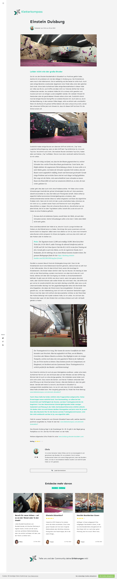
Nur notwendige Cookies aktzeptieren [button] (86, 576)
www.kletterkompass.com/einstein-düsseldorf (45, 392)
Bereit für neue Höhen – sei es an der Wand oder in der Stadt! (27, 517)
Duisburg (62, 488)
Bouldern (55, 488)
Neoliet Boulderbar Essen (88, 515)
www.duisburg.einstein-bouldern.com (71, 436)
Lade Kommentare (58, 470)
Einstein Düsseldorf (54, 515)
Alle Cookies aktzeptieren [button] (106, 576)
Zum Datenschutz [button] (33, 576)
